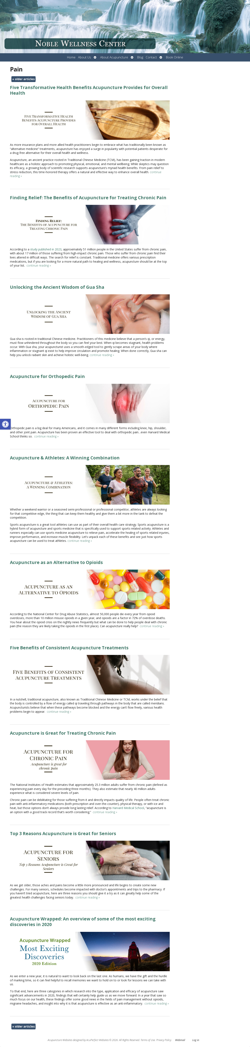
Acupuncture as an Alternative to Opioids (56, 562)
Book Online (174, 57)
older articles (23, 79)
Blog (140, 57)
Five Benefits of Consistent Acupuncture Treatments (69, 648)
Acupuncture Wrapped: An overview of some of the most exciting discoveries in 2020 (83, 921)
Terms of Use (148, 1040)
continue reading (38, 265)
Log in (195, 1040)
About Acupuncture (114, 57)
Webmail (180, 1040)
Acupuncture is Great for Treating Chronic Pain (63, 733)
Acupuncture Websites (60, 1040)
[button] (5, 424)
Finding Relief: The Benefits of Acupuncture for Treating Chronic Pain (88, 197)
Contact (151, 57)
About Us (84, 57)
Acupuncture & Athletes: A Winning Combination (65, 458)
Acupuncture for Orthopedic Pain (47, 376)
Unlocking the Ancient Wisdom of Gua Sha (57, 287)
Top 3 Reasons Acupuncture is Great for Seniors (63, 833)
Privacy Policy (163, 1040)
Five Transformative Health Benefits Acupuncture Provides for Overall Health (89, 90)
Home (71, 57)
